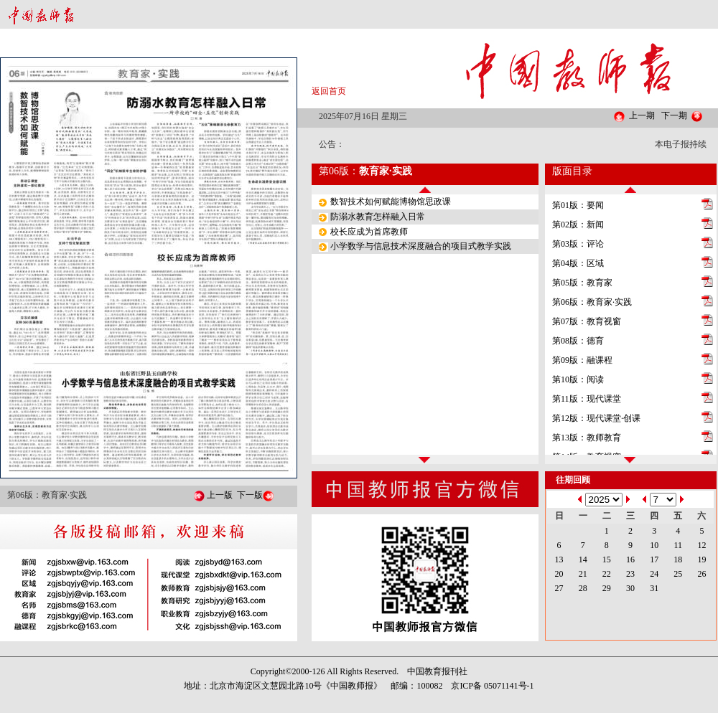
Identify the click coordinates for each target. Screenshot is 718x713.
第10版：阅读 (578, 379)
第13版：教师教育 (586, 438)
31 (654, 588)
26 (701, 574)
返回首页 (329, 91)
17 (654, 559)
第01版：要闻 (578, 205)
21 (583, 574)
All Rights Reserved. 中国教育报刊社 (397, 671)
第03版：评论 (578, 244)
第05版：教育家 (582, 283)
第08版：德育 (578, 341)
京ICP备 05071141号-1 (492, 686)
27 (559, 588)
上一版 (220, 495)
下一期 (674, 115)
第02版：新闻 (578, 224)
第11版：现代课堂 (586, 399)
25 (677, 574)
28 (583, 588)
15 (606, 559)
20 (559, 574)
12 (701, 545)
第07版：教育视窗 (586, 321)
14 (583, 559)
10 (654, 545)
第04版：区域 (578, 263)
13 (559, 559)
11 (677, 545)
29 (606, 588)
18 (677, 559)
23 (630, 574)
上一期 (642, 115)
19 (701, 559)
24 (654, 574)
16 (630, 559)
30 (630, 588)
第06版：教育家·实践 (592, 302)
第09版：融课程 (582, 360)
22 (606, 574)
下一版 (250, 495)
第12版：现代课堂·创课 (596, 418)
